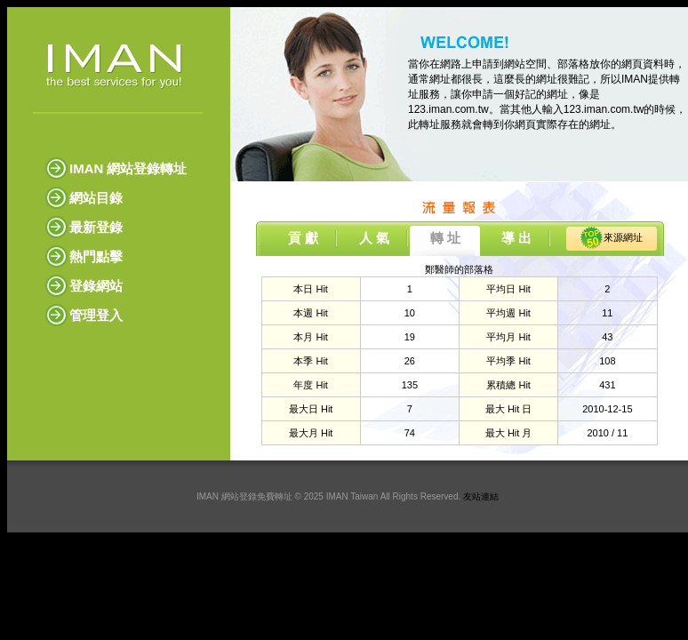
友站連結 (481, 496)
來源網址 (623, 237)
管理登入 (96, 315)
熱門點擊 (96, 256)
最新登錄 (96, 227)
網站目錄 (96, 197)
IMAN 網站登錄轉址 (128, 168)
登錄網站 (96, 285)
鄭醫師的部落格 (459, 269)
